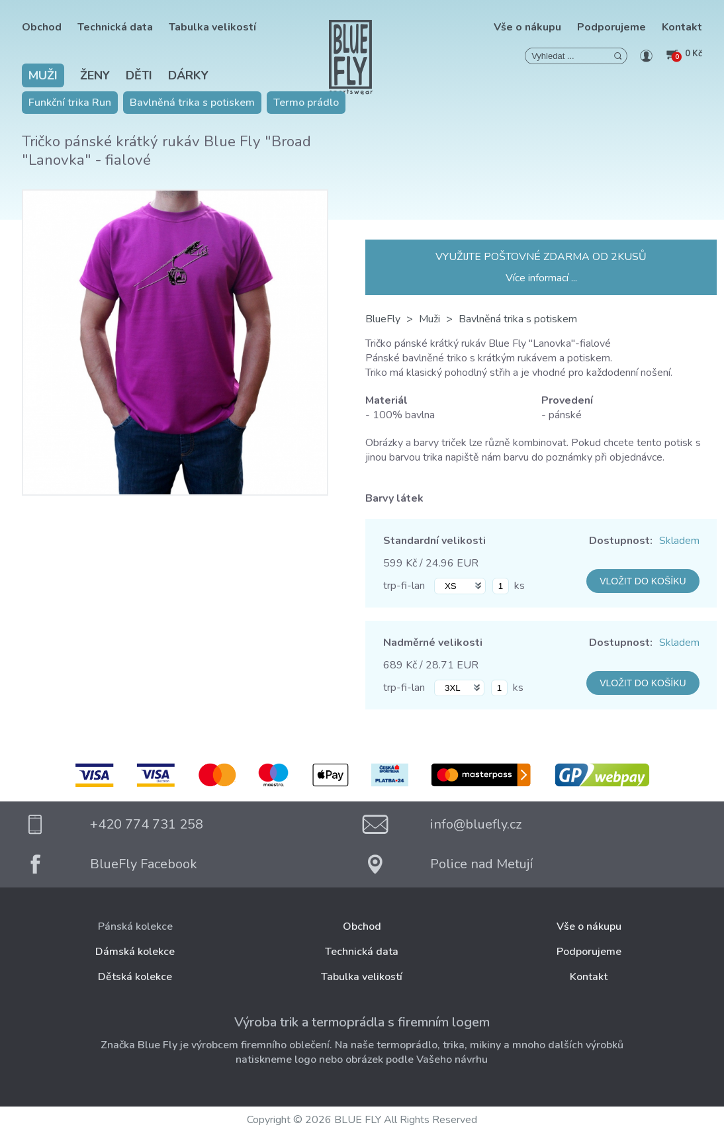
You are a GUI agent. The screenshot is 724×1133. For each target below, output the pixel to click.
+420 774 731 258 (146, 824)
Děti (139, 75)
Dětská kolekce (135, 977)
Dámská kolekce (135, 951)
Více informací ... (541, 278)
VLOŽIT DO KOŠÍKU (643, 581)
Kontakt (682, 27)
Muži (43, 75)
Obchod (42, 27)
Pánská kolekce (135, 926)
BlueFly (382, 319)
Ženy (95, 75)
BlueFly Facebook (143, 864)
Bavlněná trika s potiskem (192, 102)
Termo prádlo (306, 102)
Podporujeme (611, 27)
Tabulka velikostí (212, 27)
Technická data (115, 27)
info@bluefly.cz (475, 824)
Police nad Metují (481, 864)
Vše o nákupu (527, 27)
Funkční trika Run (69, 102)
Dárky (188, 75)
